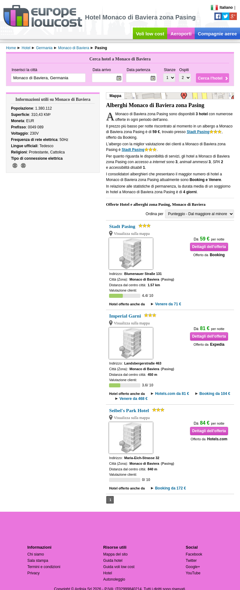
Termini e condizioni (43, 567)
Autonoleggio (114, 579)
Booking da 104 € (214, 393)
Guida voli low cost (118, 567)
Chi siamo (35, 554)
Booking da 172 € (170, 488)
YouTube (193, 573)
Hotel (107, 573)
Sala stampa (37, 560)
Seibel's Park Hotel (129, 410)
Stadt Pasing (198, 132)
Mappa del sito (115, 554)
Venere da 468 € (133, 398)
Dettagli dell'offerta (209, 247)
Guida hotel (112, 560)
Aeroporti (181, 33)
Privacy (33, 573)
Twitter (191, 560)
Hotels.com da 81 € (172, 393)
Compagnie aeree (217, 33)
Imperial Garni (125, 315)
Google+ (193, 567)
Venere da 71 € (168, 304)
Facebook (194, 554)
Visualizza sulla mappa (132, 233)
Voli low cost (150, 33)
